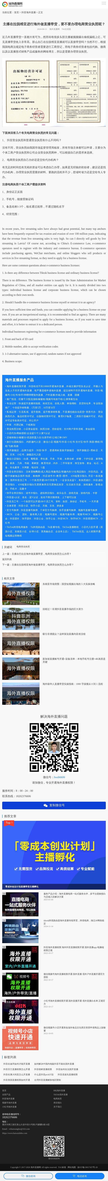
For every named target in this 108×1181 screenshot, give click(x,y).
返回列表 (7, 559)
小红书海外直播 (9, 1107)
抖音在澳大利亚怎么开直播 (16, 1074)
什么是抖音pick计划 (44, 1074)
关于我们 (57, 1107)
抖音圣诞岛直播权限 (68, 1074)
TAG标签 (62, 1167)
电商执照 (57, 1098)
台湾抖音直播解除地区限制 (47, 1080)
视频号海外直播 (9, 1103)
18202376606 (9, 1117)
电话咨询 (80, 1175)
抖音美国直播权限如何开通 (16, 1080)
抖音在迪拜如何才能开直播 (16, 1064)
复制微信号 (54, 805)
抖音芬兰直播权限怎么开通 (16, 1069)
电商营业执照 (23, 546)
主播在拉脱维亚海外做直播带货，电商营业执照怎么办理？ (43, 564)
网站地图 (72, 1167)
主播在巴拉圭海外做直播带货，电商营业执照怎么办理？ (41, 554)
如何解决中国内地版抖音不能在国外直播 (54, 1064)
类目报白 (57, 1103)
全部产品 (6, 1094)
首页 (16, 12)
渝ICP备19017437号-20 (87, 1167)
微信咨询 (28, 1175)
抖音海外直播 (8, 1098)
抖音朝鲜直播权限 (43, 1069)
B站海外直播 (59, 1090)
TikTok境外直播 (60, 1094)
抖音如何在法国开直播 (67, 1069)
